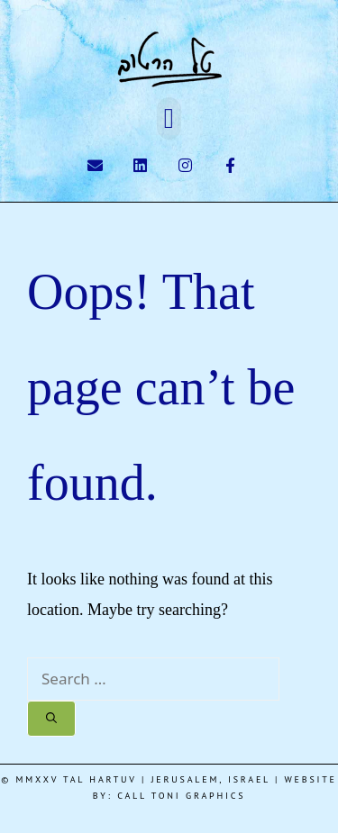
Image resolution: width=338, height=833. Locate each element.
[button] (169, 118)
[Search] (51, 719)
